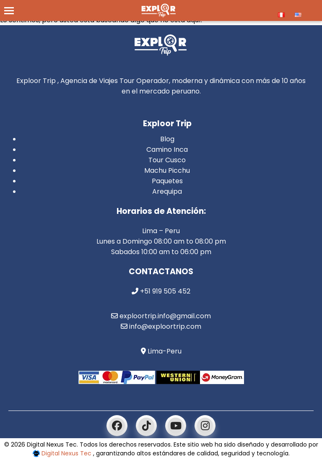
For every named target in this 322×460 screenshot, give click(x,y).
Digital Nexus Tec (63, 453)
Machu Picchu (167, 170)
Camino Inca (167, 149)
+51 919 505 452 (161, 291)
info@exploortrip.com (161, 326)
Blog (167, 139)
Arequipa (167, 191)
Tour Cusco (167, 160)
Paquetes (167, 181)
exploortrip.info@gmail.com (161, 316)
